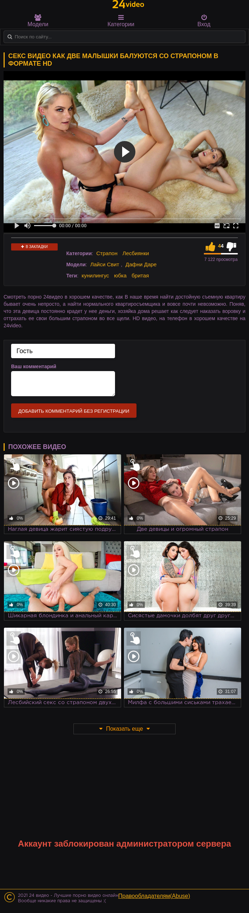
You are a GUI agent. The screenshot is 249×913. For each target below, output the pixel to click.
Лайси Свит (104, 264)
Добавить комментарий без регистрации (73, 411)
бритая (140, 275)
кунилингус (95, 275)
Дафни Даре (141, 264)
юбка (120, 275)
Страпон (107, 253)
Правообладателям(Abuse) (154, 896)
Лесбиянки (136, 253)
